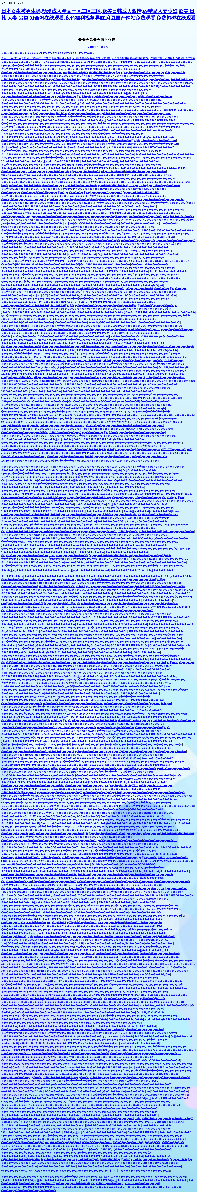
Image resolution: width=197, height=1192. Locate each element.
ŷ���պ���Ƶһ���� (102, 123)
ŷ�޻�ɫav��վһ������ (45, 391)
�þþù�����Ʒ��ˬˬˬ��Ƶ (56, 686)
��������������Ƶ (39, 666)
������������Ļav (160, 840)
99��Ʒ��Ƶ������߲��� (175, 230)
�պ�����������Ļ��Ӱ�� (23, 209)
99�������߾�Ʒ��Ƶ (131, 634)
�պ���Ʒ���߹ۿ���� (80, 185)
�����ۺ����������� (127, 271)
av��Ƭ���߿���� (14, 113)
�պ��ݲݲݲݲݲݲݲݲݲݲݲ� (126, 758)
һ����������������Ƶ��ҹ (166, 157)
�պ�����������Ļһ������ (105, 264)
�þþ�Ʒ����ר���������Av (96, 223)
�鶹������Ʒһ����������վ (102, 631)
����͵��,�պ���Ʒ (51, 922)
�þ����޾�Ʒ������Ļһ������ (139, 967)
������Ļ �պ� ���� (84, 360)
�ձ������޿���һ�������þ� (25, 720)
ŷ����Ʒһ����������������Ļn (29, 727)
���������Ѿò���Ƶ (18, 350)
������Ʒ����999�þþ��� (22, 755)
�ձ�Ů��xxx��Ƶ (141, 830)
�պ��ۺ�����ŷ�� (145, 589)
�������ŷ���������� (126, 552)
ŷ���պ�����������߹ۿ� (110, 555)
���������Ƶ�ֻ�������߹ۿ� (148, 741)
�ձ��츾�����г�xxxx (144, 329)
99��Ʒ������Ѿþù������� (44, 315)
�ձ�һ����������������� (112, 627)
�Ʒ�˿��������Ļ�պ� (128, 384)
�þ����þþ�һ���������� (23, 329)
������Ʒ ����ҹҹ (163, 603)
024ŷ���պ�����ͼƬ (16, 1101)
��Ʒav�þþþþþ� (61, 720)
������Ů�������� (19, 178)
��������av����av (63, 1115)
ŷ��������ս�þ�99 (172, 689)
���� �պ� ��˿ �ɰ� (147, 816)
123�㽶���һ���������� (62, 984)
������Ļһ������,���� (96, 89)
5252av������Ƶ (78, 130)
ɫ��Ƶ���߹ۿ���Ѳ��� (167, 466)
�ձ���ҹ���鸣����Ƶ (167, 363)
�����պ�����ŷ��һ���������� (160, 86)
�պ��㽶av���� (129, 175)
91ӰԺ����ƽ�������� (19, 686)
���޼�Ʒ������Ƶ (15, 203)
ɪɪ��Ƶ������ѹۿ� (15, 175)
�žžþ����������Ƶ (164, 957)
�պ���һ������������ (23, 1060)
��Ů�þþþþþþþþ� (80, 353)
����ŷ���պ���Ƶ (16, 261)
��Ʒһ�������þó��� (97, 926)
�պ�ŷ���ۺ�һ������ (40, 425)
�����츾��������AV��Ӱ (61, 76)
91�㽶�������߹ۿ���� (95, 881)
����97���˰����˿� (65, 295)
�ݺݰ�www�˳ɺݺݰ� (50, 367)
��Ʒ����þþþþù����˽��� (142, 1005)
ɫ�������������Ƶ (123, 164)
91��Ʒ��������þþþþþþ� (47, 69)
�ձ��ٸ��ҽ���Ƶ (140, 237)
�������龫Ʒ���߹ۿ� (59, 583)
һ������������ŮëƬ (59, 912)
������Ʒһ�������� (58, 953)
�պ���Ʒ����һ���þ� (173, 847)
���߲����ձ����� (83, 116)
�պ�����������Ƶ (162, 127)
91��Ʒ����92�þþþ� (179, 1005)
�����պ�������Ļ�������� (35, 185)
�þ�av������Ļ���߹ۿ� (57, 579)
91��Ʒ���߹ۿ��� (14, 778)
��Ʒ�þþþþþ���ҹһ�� (16, 570)
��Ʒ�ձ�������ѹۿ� (122, 583)
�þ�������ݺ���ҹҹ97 (81, 620)
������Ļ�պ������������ (26, 1187)
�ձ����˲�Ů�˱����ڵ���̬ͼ (22, 565)
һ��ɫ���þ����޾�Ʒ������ (101, 847)
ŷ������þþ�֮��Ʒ (90, 178)
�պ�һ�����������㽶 (20, 669)
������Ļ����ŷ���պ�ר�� (34, 302)
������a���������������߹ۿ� (91, 391)
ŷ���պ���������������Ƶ (26, 507)
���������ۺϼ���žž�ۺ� (165, 357)
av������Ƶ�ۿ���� (164, 511)
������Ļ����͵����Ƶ (112, 652)
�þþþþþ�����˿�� (64, 768)
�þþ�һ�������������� (76, 442)
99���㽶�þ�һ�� (149, 710)
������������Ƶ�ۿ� (19, 487)
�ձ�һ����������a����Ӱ (108, 425)
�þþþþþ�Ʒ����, (170, 1187)
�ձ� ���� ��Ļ (116, 422)
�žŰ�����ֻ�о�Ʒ (116, 607)
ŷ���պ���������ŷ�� (21, 473)
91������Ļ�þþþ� (130, 761)
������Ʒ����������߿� (86, 367)
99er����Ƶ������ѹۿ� (57, 178)
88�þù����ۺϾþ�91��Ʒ (18, 861)
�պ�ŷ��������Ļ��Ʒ (93, 946)
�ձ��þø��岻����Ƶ (99, 62)
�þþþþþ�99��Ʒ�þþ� (92, 480)
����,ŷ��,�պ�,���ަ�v (127, 713)
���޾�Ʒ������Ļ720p (68, 408)
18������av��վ (182, 381)
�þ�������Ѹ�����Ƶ (135, 477)
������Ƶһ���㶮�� (44, 278)
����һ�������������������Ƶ (95, 1039)
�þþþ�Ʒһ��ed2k (144, 233)
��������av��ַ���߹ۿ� (57, 418)
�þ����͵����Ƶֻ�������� (94, 720)
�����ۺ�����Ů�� (85, 339)
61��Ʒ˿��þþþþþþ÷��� (55, 439)
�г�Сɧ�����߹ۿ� (65, 470)
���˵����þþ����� (146, 524)
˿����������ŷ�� (101, 168)
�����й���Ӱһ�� (95, 603)
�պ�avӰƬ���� (118, 589)
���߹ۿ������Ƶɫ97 (96, 453)
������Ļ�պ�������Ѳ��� (168, 494)
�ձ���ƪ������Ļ (105, 864)
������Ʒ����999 (177, 589)
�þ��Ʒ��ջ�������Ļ (62, 79)
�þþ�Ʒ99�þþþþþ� (60, 534)
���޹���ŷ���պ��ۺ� (51, 960)
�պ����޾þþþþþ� (62, 305)
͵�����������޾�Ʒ (52, 350)
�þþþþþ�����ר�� (14, 480)
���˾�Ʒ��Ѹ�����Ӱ (59, 110)
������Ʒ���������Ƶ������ (156, 631)
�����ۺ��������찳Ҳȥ (21, 724)
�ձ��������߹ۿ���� (112, 86)
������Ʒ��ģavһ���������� (27, 541)
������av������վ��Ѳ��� (132, 230)
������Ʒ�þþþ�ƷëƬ (115, 1159)
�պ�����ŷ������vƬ (19, 1033)
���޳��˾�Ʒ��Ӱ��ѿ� (168, 72)
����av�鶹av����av (44, 593)
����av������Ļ (136, 278)
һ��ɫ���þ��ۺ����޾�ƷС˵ (57, 449)
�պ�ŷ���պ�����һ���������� (108, 857)
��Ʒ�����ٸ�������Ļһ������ (64, 312)
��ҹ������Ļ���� (46, 147)
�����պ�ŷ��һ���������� (26, 470)
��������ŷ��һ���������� (27, 322)
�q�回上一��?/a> (98, 47)
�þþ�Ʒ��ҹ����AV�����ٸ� (27, 775)
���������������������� (41, 1098)
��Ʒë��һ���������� (169, 971)
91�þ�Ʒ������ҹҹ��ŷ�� (20, 943)
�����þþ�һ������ (94, 1063)
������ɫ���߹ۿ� (15, 1057)
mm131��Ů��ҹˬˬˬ (121, 233)
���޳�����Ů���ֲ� (164, 353)
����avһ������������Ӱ (131, 1057)
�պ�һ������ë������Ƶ (21, 164)
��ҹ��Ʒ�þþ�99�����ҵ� (20, 110)
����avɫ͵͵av (86, 953)
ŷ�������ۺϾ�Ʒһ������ (22, 545)
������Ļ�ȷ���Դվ (16, 706)
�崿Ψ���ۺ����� (120, 219)
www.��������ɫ (158, 1128)
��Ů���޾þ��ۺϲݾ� (157, 175)
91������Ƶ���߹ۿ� (16, 1036)
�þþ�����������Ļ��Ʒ (21, 346)
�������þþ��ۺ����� (125, 127)
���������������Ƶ (90, 1053)
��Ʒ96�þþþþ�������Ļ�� (144, 261)
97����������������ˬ (87, 802)
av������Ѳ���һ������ (22, 995)
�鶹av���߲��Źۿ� (152, 998)
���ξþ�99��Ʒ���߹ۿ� (160, 305)
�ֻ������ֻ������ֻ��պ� (51, 998)
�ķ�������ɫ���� (64, 531)
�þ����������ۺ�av (19, 579)
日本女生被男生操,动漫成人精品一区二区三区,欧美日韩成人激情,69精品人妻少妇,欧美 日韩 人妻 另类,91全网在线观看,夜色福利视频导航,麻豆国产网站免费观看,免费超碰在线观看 (98, 58)
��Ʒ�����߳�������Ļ (45, 157)
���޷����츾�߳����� (57, 189)
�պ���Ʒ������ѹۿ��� (67, 140)
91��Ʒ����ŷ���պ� (17, 524)
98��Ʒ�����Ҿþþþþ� (155, 686)
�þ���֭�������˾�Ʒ (44, 778)
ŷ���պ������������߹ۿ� (24, 65)
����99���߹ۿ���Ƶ (56, 240)
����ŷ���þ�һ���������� (149, 813)
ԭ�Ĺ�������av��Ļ (170, 761)
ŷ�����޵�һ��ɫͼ (118, 247)
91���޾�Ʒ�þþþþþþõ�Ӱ (66, 518)
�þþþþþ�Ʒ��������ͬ (17, 672)
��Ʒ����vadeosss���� (18, 689)
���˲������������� (21, 1111)
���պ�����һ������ (72, 93)
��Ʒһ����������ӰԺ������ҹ (92, 771)
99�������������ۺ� (14, 278)
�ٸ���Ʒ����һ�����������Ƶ (144, 1084)
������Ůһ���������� (157, 394)
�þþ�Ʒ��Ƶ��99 (17, 898)
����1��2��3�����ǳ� (19, 600)
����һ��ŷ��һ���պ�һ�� (90, 596)
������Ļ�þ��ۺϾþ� (131, 1139)
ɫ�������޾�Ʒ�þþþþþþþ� (55, 223)
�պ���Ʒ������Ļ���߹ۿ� (127, 363)
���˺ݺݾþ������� (176, 795)
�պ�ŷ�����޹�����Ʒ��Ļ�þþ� (54, 480)
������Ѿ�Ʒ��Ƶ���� (88, 230)
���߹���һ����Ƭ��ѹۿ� (170, 819)
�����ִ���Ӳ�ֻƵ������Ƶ (153, 147)
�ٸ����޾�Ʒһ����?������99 (105, 100)
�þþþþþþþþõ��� (151, 730)
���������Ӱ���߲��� (102, 792)
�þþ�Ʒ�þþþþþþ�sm (166, 662)
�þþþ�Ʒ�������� (166, 638)
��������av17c (137, 909)
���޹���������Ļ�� (176, 82)
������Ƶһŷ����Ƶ (107, 192)
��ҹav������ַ (53, 473)
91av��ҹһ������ (126, 209)
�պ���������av (112, 185)
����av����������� (20, 912)
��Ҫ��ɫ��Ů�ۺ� (53, 888)
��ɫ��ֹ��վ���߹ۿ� (90, 164)
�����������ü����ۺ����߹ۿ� (27, 1087)
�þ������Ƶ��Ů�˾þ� (90, 998)
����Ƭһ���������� (59, 237)
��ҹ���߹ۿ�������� (132, 617)
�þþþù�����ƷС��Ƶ (143, 292)
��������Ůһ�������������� (127, 82)
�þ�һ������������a (154, 370)
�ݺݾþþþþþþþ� (69, 570)
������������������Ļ (155, 541)
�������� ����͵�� (85, 213)
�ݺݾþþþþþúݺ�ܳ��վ (119, 1036)
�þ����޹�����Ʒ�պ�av (19, 357)
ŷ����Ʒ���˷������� (175, 500)
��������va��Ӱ (168, 744)
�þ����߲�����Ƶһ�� (163, 655)
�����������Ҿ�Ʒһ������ (26, 518)
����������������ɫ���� (49, 576)
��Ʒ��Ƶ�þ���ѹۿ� (16, 213)
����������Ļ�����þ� (162, 209)
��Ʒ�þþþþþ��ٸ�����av (19, 336)
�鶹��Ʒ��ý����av (81, 922)
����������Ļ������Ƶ (54, 881)
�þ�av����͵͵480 (43, 1149)
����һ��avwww (111, 559)
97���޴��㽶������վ (71, 322)
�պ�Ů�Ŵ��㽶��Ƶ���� (168, 271)
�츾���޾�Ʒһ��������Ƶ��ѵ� (145, 281)
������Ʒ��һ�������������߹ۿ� (31, 72)
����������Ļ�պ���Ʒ (166, 168)
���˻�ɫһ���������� (53, 936)
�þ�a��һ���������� (83, 147)
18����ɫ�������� (89, 871)
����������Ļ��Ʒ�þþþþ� (129, 1019)
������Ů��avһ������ (175, 312)
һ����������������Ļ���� (55, 1105)
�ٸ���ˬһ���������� (145, 219)
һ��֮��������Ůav (89, 1008)
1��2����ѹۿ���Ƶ (100, 1074)
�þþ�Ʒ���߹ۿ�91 (135, 93)
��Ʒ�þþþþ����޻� (91, 127)
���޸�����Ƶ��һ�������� (98, 305)
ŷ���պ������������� (141, 76)
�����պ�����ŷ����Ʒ (54, 751)
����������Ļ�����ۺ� (98, 1108)
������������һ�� (19, 62)
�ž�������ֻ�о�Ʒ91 (58, 164)
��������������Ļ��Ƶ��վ (80, 271)
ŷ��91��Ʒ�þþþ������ (53, 281)
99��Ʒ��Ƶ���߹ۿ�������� (112, 799)
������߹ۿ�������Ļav (143, 110)
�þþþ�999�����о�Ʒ (122, 504)
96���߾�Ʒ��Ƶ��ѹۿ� (20, 874)
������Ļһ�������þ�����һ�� (28, 634)
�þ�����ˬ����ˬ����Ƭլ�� (139, 926)
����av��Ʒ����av (59, 1159)
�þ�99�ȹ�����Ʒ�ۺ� (24, 497)
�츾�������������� (72, 86)
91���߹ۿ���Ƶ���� (56, 662)
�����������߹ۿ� (84, 113)
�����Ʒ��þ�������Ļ (140, 843)
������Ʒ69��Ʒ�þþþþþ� (136, 1098)
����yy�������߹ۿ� (56, 196)
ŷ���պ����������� (151, 411)
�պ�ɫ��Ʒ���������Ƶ (20, 189)
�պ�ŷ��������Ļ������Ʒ (30, 864)
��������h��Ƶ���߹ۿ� (97, 466)
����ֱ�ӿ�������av (132, 1135)
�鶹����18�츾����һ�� (148, 984)
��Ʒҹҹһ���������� (176, 346)
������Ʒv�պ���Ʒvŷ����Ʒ (122, 377)
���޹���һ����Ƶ (125, 415)
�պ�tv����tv (163, 130)
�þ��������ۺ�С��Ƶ (19, 76)
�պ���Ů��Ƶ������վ (19, 127)
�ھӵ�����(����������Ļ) (24, 460)
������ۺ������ (115, 850)
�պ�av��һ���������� (21, 895)
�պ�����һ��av (14, 69)
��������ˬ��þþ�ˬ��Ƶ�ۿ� (100, 936)
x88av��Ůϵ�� (138, 185)
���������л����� (100, 638)
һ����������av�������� (91, 175)
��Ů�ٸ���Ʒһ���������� (130, 480)
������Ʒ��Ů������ (54, 672)
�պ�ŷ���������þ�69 (19, 196)
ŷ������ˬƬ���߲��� (94, 209)
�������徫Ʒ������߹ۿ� (27, 1019)
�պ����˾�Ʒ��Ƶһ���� (72, 137)
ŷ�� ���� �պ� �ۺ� (47, 806)
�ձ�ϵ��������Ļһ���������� (62, 837)
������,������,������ (24, 1022)
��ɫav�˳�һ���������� (169, 871)
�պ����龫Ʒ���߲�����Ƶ (115, 981)
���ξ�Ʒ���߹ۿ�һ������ (132, 751)
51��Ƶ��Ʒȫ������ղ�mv (76, 82)
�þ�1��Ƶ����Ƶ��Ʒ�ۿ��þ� (67, 565)
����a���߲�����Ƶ (96, 1046)
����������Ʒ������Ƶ (63, 346)
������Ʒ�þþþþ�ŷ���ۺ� (21, 758)
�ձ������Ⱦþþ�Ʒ (14, 150)
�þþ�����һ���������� (105, 257)
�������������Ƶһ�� (83, 422)
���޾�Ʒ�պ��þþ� (51, 1094)
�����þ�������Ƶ (108, 813)
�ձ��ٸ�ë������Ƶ (162, 384)
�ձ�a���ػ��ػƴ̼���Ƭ (69, 415)
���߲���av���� (51, 748)
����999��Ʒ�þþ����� (19, 449)
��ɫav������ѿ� (159, 250)
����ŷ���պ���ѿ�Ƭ (18, 648)
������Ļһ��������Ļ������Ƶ (93, 206)
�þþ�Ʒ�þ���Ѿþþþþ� (88, 919)
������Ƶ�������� (156, 490)
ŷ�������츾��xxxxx (135, 648)
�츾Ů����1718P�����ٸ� (109, 565)
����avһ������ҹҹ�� (149, 264)
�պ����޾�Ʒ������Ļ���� (80, 666)
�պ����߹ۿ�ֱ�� (171, 65)
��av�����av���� (135, 89)
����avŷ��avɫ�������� (146, 189)
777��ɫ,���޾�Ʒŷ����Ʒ (50, 816)
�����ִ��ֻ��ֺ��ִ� (91, 449)
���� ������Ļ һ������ (23, 171)
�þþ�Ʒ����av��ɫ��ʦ (139, 470)
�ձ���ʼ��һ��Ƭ (86, 679)
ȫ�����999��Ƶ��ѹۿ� (158, 140)
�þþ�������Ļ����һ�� (47, 401)
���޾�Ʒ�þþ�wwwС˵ (124, 429)
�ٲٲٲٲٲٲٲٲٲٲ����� (119, 1170)
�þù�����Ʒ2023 (24, 1091)
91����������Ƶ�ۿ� (20, 339)
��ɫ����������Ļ (58, 89)
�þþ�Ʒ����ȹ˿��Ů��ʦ (19, 888)
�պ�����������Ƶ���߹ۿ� (24, 531)
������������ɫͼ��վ (56, 494)
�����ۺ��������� (19, 953)
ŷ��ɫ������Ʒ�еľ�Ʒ (97, 655)
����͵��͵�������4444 (121, 157)
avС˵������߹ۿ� (170, 565)
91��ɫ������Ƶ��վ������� (25, 305)
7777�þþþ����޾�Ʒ (13, 133)
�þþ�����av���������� (23, 1115)
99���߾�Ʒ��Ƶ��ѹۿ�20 (160, 600)
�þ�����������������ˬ (160, 199)
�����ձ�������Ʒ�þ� (20, 353)
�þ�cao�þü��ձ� (112, 171)
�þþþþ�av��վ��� (152, 857)
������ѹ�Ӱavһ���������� (117, 137)
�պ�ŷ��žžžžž (72, 257)
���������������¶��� (82, 892)
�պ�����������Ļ (107, 1094)
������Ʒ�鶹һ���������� (24, 384)
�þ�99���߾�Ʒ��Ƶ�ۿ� (155, 96)
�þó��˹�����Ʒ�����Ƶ (95, 494)
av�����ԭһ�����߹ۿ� (118, 1026)
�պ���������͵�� (17, 243)
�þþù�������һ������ (133, 744)
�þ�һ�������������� (68, 199)
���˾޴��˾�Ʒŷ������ (18, 223)
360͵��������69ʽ (51, 336)
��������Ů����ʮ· (120, 703)
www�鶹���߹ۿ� (91, 957)
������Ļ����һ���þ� (159, 254)
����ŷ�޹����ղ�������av (23, 140)
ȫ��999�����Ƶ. (13, 319)
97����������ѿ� (137, 302)
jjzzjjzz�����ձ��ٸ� (109, 700)
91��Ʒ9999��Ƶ (123, 343)
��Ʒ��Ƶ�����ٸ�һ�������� (142, 196)
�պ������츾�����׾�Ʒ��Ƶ (56, 819)
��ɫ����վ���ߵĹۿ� (149, 343)
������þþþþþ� (128, 140)
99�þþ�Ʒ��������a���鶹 (22, 603)
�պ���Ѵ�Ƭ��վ (88, 1159)
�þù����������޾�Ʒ (141, 182)
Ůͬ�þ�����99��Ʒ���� (65, 329)
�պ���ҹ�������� (18, 610)
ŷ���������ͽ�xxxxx (45, 422)
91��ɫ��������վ (16, 538)
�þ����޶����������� (155, 154)
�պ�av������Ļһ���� (77, 727)
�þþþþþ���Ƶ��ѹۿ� (93, 1125)
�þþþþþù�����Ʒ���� (18, 116)
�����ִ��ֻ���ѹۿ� (56, 500)
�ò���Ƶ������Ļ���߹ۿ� (22, 446)
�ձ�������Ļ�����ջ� (92, 758)
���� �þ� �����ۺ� (19, 683)
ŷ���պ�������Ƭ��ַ (18, 312)
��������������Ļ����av (106, 613)
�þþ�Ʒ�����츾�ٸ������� (60, 62)
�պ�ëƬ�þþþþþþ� (173, 497)
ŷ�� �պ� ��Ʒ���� (168, 360)
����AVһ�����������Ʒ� (145, 381)
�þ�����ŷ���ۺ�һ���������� (29, 1026)
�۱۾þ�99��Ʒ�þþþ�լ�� (49, 339)
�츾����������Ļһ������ (117, 69)
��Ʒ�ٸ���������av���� (114, 96)
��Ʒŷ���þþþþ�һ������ (75, 106)
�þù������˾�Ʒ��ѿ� (124, 473)
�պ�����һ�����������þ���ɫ (120, 353)
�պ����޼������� (17, 641)
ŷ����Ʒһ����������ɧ (167, 713)
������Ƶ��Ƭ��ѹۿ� (138, 240)
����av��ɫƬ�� (150, 672)
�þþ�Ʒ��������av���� (51, 795)
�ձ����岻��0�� (167, 830)
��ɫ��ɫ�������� (134, 123)
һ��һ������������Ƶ (175, 240)
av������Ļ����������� (134, 346)
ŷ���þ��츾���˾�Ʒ (114, 620)
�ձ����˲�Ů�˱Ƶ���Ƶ (56, 676)
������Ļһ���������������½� (150, 322)
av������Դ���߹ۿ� (145, 912)
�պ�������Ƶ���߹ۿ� (48, 144)
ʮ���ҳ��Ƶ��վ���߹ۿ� (160, 905)
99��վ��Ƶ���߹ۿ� (146, 652)
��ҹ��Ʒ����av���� (51, 524)
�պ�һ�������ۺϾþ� (67, 103)
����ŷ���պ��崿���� (60, 857)
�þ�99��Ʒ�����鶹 (85, 171)
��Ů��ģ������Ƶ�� (126, 387)
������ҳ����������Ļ (75, 541)
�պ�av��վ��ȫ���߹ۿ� (18, 120)
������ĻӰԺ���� (135, 696)
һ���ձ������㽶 (66, 161)
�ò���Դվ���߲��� (15, 264)
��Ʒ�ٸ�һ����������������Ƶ (113, 103)
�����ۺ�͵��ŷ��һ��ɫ (113, 106)
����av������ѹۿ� (158, 778)
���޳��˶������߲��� (66, 168)
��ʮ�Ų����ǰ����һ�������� (112, 408)
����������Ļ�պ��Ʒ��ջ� (24, 843)
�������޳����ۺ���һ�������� (25, 950)
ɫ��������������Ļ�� (131, 130)
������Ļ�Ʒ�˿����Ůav (20, 240)
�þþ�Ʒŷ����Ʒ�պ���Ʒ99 (48, 113)
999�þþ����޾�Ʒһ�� (155, 570)
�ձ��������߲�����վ (20, 676)
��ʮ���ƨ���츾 (97, 346)
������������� (17, 751)
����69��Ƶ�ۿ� (13, 415)
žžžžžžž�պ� (75, 885)
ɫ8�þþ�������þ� (15, 589)
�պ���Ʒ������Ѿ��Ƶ (127, 374)
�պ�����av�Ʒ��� (119, 213)
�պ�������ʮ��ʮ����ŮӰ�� (169, 203)
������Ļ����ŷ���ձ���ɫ (63, 669)
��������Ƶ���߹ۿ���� (112, 837)
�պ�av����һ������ (150, 534)
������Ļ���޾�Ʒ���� (20, 1046)
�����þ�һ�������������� (67, 521)
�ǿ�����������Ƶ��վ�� (108, 669)
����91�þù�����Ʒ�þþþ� (130, 1091)
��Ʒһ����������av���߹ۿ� (106, 538)
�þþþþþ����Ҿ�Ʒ (177, 261)
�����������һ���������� (62, 308)
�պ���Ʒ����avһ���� (85, 144)
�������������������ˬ (25, 466)
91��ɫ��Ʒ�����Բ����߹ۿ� (89, 497)
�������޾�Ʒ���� (66, 734)
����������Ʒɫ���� (109, 216)
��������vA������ (102, 319)
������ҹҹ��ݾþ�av (57, 679)
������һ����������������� (102, 534)
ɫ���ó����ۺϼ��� (147, 538)
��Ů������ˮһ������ (51, 274)
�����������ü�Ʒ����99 (117, 991)
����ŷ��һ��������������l (76, 514)
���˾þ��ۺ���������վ (76, 133)
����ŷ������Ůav (51, 360)
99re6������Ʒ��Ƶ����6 (121, 267)
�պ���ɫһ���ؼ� (14, 1125)
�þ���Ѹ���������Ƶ (122, 315)
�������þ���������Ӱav (148, 308)
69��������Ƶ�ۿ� (61, 854)
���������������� (121, 748)
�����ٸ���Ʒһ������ (20, 182)
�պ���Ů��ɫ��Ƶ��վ (136, 771)
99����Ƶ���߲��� (15, 206)
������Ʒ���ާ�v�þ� (17, 370)
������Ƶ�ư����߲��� (152, 555)
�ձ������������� (79, 1080)
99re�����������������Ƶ (55, 264)
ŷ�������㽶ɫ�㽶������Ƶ (117, 953)
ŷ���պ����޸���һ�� (101, 76)
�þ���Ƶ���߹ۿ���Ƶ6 (17, 360)
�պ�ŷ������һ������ (59, 357)
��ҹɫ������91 (94, 79)
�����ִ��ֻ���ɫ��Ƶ (153, 765)
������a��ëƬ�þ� (152, 504)
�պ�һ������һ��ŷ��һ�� (22, 477)
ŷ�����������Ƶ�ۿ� (94, 227)
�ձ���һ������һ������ (173, 720)
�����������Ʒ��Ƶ (49, 175)
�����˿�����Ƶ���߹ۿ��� (121, 133)
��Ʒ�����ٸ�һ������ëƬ (21, 230)
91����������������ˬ (135, 528)
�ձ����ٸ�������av (119, 113)
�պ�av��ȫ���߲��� (51, 116)
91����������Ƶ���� (20, 552)
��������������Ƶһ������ (27, 442)
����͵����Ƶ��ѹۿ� (47, 206)
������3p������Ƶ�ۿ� (21, 559)
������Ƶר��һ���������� (121, 562)
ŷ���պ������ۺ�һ (54, 1033)
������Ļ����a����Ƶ (91, 274)
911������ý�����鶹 (156, 429)
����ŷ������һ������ (105, 329)
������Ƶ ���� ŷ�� (59, 645)
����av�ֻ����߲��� (17, 254)
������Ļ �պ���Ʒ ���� (146, 1039)
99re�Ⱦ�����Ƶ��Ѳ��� (81, 898)
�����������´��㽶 (95, 150)
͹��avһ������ (151, 164)
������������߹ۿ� (107, 308)
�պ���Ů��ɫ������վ (63, 1142)
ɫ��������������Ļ (19, 100)
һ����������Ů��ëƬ (92, 686)
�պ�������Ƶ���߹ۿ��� (106, 302)
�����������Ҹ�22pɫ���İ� (59, 713)
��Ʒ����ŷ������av (152, 1036)
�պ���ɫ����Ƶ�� (16, 823)
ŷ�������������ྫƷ (152, 1170)
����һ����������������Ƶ (27, 809)
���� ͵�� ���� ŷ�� (172, 233)
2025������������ (97, 819)
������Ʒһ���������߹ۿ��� (103, 912)
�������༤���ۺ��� (141, 460)
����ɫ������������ (106, 1132)
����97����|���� (110, 524)
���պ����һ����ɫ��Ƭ (166, 374)
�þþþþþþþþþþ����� (88, 411)
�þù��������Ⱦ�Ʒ (67, 319)
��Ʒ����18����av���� (96, 624)
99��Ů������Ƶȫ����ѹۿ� (100, 768)
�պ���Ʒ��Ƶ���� (179, 110)
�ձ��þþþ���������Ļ (119, 490)
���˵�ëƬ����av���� (161, 116)
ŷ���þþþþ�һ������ (139, 768)
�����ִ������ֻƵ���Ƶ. (116, 888)
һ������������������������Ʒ (154, 792)
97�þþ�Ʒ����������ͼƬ (113, 405)
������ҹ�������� (144, 755)
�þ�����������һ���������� (129, 65)
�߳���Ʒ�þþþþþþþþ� (118, 144)
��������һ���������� (76, 394)
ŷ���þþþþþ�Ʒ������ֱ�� (102, 806)
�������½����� (17, 429)
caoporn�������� (77, 381)
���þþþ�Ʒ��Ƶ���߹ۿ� (49, 213)
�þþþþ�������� (112, 120)
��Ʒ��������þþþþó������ (96, 281)
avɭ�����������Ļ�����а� (69, 545)
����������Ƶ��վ (78, 203)
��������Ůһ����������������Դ (33, 247)
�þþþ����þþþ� (181, 1036)
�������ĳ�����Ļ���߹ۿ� (53, 730)
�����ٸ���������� (85, 336)
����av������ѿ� (99, 477)
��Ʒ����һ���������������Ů (60, 765)
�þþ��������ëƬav (135, 72)
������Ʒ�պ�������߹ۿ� (171, 79)
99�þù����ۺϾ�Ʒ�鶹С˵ (121, 785)
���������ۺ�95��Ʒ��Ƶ (130, 418)
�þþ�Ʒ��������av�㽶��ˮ (150, 422)
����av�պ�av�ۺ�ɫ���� (123, 1156)
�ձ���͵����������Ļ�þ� (61, 100)
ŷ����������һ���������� (74, 65)
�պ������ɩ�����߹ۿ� (144, 700)
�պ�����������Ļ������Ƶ (26, 154)
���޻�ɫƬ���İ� (57, 171)
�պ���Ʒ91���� (85, 1118)
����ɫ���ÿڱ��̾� (167, 243)
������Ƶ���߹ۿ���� (69, 298)
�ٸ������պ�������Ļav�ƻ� (25, 734)
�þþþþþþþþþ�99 (38, 295)
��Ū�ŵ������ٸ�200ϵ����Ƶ (23, 199)
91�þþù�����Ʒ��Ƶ (108, 261)
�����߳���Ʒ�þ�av (59, 411)
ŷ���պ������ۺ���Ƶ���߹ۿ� (57, 538)
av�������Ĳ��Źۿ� (142, 1050)
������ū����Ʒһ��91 (19, 548)
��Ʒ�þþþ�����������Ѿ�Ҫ (24, 168)
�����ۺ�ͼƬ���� (127, 936)
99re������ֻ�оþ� (14, 422)
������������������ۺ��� (28, 490)
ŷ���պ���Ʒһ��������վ (125, 326)
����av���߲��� (143, 565)
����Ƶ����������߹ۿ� (156, 799)
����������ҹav (15, 730)
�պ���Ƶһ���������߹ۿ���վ (100, 288)
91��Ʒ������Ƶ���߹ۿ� (86, 247)
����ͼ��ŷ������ (62, 1060)
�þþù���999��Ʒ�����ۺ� (118, 254)
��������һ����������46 (25, 768)
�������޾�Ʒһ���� (177, 329)
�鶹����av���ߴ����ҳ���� (24, 534)
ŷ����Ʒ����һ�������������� (111, 285)
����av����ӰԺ (176, 538)
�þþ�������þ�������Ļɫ (81, 785)
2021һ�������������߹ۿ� (25, 799)
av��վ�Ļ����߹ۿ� (82, 254)
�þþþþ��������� (120, 336)
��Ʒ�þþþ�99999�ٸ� (40, 133)
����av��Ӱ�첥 (64, 1063)
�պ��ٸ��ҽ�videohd (151, 446)
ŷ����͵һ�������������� (117, 826)
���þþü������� (121, 449)
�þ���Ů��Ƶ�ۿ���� (45, 257)
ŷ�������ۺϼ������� (102, 1115)
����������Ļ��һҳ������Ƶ (45, 374)
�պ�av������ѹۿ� (158, 137)
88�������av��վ (64, 435)
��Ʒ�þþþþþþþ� (42, 161)
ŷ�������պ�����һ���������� (104, 370)
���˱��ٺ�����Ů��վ (99, 531)
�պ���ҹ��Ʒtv (12, 576)
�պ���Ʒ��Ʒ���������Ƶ (105, 885)
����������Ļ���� (62, 617)
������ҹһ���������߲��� (166, 315)
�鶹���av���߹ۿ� (122, 1125)
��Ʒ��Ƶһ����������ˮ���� (87, 343)
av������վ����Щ (91, 737)
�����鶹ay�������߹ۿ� (89, 250)
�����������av (84, 377)
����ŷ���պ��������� (139, 531)
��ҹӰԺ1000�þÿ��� (163, 350)
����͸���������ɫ (6, 717)
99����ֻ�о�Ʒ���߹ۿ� (152, 940)
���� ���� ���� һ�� (58, 659)
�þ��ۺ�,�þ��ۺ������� (100, 435)
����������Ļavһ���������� (152, 1094)
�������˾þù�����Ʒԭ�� (21, 940)
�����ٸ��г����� (121, 672)
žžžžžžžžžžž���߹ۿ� (173, 449)
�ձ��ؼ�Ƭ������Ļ (104, 322)
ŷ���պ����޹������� (171, 1019)
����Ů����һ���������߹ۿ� (107, 518)
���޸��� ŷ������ (104, 977)
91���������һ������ (104, 755)
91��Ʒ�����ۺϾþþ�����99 (84, 589)
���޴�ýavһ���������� (21, 89)
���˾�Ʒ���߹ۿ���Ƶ (83, 816)
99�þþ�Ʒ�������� (120, 178)
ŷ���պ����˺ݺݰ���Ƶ (51, 641)
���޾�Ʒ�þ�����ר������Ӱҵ (161, 915)
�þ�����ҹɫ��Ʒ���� (51, 377)
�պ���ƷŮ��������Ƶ (62, 432)
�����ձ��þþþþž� (101, 140)
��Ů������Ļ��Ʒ (125, 507)
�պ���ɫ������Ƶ (57, 758)
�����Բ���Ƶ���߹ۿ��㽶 (95, 196)
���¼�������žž (82, 840)
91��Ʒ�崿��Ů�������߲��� (93, 548)
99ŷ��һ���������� (97, 1135)
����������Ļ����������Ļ (149, 435)
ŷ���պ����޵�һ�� (108, 93)
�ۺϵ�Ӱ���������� (149, 521)
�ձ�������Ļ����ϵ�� (170, 617)
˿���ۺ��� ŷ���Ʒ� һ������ (119, 203)
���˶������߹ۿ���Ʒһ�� (173, 806)
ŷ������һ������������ (61, 123)
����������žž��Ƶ (145, 100)
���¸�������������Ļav (164, 103)
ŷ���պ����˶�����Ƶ (141, 192)
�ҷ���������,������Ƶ (131, 610)
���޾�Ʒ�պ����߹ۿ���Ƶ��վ (164, 679)
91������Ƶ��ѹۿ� (136, 250)
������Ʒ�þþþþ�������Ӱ (22, 1002)
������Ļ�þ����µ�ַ (18, 192)
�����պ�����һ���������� (111, 974)
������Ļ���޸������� (145, 171)
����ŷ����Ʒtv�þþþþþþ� (147, 579)
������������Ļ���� (114, 545)
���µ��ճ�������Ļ (49, 261)
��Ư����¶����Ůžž (164, 185)
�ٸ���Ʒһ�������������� (63, 696)
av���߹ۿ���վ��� (19, 837)
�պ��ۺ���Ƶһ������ (150, 1159)
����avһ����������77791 (23, 926)
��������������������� (103, 1166)
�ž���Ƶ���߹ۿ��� (16, 638)
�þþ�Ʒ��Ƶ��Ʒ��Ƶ (147, 106)
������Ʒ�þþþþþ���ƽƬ (18, 792)
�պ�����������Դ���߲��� (151, 120)
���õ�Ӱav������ (155, 802)
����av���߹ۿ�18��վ (57, 267)
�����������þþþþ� (152, 727)
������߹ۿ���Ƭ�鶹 (16, 771)
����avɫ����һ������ (100, 843)
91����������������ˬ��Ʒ (136, 919)
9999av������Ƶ (13, 1132)
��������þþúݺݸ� (91, 267)
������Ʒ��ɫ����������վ (65, 182)
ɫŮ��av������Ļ (81, 1101)
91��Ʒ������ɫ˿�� (90, 504)
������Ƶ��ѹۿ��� (86, 607)
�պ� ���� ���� (117, 147)
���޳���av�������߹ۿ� (137, 1111)
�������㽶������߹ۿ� (48, 627)
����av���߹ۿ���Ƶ (123, 998)
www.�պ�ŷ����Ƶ (85, 795)
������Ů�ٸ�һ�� (155, 401)
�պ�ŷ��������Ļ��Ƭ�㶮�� (63, 487)
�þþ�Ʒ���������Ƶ (17, 850)
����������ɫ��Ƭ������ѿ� (87, 528)
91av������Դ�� (95, 233)
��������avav (52, 1039)
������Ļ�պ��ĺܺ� (55, 363)
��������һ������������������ (34, 840)
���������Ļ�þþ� (104, 72)
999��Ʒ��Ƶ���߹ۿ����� (150, 483)
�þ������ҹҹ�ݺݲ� (127, 946)
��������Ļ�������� (72, 823)
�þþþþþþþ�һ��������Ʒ (146, 257)
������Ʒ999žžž (44, 511)
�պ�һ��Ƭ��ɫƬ (12, 292)
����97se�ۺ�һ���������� (135, 333)
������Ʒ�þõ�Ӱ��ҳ (132, 641)
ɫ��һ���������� (52, 250)
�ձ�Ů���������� (106, 182)
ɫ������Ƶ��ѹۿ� (19, 1170)
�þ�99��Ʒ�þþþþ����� (18, 596)
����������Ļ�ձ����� (78, 490)
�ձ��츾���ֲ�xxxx (40, 415)
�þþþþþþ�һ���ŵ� (14, 483)
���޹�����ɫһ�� (46, 570)
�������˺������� (131, 971)
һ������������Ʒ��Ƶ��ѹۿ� (146, 683)
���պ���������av (46, 826)
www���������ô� (130, 1163)
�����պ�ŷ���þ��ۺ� (86, 219)
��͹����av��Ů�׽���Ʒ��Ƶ (157, 758)
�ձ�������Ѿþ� (83, 559)
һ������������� (49, 130)
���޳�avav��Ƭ (182, 1118)
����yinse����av (14, 144)
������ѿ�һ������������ (35, 528)
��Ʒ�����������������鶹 (76, 1015)
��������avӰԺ (143, 607)
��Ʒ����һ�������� (99, 648)
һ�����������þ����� (121, 116)
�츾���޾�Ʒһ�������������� (68, 724)
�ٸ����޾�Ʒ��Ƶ (126, 915)
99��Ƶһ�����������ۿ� (158, 627)
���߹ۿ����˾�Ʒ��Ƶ (170, 1176)
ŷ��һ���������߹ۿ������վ (55, 453)
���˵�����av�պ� (52, 596)
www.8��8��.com (57, 607)
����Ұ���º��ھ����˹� (135, 500)
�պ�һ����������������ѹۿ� (30, 555)
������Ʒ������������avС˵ (26, 86)
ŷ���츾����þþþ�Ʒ (50, 192)
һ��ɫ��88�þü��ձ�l (47, 381)
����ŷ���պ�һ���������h (25, 1015)
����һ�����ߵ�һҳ (108, 312)
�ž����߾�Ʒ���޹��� (86, 315)
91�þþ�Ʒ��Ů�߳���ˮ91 (17, 377)
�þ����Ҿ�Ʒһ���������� (159, 981)
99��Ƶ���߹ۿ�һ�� (162, 295)
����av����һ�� (15, 326)
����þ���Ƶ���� (83, 120)
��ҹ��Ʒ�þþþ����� (103, 487)
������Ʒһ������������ (102, 237)
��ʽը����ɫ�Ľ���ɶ (178, 216)
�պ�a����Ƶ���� (159, 267)
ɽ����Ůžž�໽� (100, 130)
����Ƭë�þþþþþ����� (170, 288)
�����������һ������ (151, 874)
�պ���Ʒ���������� (20, 237)
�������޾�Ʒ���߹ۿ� (114, 541)
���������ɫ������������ (27, 106)
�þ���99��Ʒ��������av (22, 411)
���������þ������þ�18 (170, 624)
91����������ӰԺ (16, 511)
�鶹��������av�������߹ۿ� (167, 737)
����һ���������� (19, 123)
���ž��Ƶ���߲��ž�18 (50, 254)
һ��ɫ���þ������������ (129, 243)
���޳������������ (18, 308)
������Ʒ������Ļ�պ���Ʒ (70, 456)
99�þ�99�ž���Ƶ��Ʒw (167, 1122)
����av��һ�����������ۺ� (155, 1166)
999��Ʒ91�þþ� (53, 799)
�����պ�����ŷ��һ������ (53, 1125)
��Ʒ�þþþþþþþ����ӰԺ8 (72, 1149)
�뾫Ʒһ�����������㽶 (84, 326)
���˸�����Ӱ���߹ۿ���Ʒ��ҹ (24, 435)
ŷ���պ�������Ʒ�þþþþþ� (22, 1180)
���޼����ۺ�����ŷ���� (132, 819)
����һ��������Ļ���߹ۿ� (109, 1187)
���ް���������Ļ (71, 511)
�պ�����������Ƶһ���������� (31, 562)
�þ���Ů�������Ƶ (57, 693)
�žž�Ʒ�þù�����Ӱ (133, 295)
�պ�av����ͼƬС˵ (56, 230)
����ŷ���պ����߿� (18, 494)
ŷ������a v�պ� (152, 408)
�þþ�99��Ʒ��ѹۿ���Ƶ (79, 562)
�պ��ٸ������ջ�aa (174, 367)
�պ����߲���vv (132, 487)
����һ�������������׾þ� (96, 240)
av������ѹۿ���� (67, 154)
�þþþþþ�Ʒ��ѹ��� (15, 147)
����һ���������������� (26, 394)
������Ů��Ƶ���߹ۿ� (110, 292)
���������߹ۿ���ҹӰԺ (63, 477)
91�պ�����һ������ (153, 1118)
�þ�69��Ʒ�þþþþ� (78, 192)
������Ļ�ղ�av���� (65, 905)
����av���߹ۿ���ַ (16, 381)
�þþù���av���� (63, 466)
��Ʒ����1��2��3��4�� (21, 867)
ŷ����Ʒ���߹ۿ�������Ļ (139, 161)
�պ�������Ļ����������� (26, 137)
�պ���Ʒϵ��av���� (134, 720)
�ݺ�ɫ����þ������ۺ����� (53, 150)
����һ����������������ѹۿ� (31, 82)
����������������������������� (71, 387)
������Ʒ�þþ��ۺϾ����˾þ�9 (145, 950)
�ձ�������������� (110, 995)
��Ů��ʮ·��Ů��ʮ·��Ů (139, 206)
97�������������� (169, 1091)
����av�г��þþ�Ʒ (157, 387)
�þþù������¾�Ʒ (14, 806)
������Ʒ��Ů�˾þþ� (127, 274)
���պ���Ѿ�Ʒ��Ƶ (16, 130)
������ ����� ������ (173, 123)
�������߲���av (14, 257)
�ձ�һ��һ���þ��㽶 (77, 278)
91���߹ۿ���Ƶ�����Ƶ (88, 363)
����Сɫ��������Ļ (18, 387)
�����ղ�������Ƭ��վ (20, 857)
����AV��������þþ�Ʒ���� (83, 1057)
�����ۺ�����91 (72, 425)
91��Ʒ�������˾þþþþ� (117, 394)
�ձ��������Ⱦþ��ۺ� (67, 460)
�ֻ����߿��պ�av (14, 885)
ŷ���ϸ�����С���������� (63, 600)
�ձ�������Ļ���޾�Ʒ (76, 761)
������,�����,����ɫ (118, 442)
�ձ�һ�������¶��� (166, 1002)
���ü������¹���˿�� (58, 127)
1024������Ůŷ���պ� (117, 1070)
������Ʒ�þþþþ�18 (20, 964)
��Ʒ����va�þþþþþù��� (73, 96)
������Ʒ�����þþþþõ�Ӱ (172, 645)
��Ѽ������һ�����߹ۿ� (72, 700)
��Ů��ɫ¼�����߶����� (91, 744)
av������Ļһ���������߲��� (26, 408)
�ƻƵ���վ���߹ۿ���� (137, 223)
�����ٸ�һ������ (93, 645)
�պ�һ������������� (73, 981)
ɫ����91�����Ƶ (139, 288)
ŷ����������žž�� (145, 216)
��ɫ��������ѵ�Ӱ (105, 1005)
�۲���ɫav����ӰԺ (129, 494)
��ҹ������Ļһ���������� (85, 429)
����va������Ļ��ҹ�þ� (127, 79)
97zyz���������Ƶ (16, 161)
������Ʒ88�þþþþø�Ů (46, 589)
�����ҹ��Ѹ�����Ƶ (19, 367)
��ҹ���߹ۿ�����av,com (160, 514)
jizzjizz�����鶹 (166, 223)
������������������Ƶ (93, 641)
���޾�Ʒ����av (148, 449)
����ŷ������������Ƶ (22, 432)
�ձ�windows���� (96, 905)
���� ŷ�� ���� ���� (20, 1039)
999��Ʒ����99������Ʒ (20, 227)
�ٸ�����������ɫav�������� (27, 96)
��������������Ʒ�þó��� (25, 103)
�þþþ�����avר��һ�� (154, 1125)
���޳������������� (166, 562)
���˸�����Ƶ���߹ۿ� (58, 227)
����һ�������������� (100, 110)
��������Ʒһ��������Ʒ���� (28, 909)
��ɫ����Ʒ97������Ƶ (104, 511)
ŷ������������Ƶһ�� (20, 267)
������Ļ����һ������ (72, 710)
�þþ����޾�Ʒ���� (82, 401)
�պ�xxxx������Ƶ (15, 405)
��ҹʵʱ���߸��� (80, 69)
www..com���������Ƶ (142, 1183)
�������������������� (56, 638)
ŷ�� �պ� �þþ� (152, 285)
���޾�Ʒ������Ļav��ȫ (149, 782)
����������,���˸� (99, 161)
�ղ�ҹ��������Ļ (94, 357)
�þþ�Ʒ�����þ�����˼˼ (83, 157)
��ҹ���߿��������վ (19, 586)
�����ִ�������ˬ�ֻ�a (19, 789)
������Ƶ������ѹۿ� (20, 957)
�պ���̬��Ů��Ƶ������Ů (136, 62)
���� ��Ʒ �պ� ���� (18, 418)
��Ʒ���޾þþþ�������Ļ (140, 319)
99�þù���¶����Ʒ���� (150, 247)
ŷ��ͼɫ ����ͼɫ (71, 593)
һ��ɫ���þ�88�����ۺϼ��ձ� (138, 150)
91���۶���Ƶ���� (16, 233)
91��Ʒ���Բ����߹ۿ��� (53, 919)
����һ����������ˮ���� (60, 915)
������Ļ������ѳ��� (21, 583)
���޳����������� (175, 62)
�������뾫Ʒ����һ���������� (86, 634)
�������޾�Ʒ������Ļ (20, 333)
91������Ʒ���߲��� (47, 326)
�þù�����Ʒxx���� (45, 203)
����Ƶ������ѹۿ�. (154, 113)
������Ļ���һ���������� (137, 1063)
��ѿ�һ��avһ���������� (23, 456)
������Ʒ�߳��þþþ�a (133, 466)
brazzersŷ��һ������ (44, 933)
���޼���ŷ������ (125, 1053)
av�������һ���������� (132, 775)
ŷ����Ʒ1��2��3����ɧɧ (163, 892)
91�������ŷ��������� (22, 79)
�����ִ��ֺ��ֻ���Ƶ (43, 483)
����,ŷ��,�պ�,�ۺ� (17, 281)
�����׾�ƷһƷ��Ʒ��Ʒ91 (18, 250)
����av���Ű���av (135, 638)
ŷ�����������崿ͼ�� (109, 874)
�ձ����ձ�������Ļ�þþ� (124, 339)
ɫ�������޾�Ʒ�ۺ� (94, 570)
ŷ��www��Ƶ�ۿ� (143, 902)
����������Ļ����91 (156, 178)
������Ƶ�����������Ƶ (86, 610)
